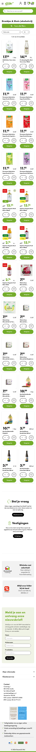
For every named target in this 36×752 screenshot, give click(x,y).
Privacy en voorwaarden (12, 631)
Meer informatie (9, 672)
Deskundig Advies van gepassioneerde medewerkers (17, 734)
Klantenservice (8, 677)
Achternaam (9, 642)
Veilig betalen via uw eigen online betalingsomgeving (15, 724)
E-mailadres (9, 650)
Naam (7, 635)
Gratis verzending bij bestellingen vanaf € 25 (18, 729)
